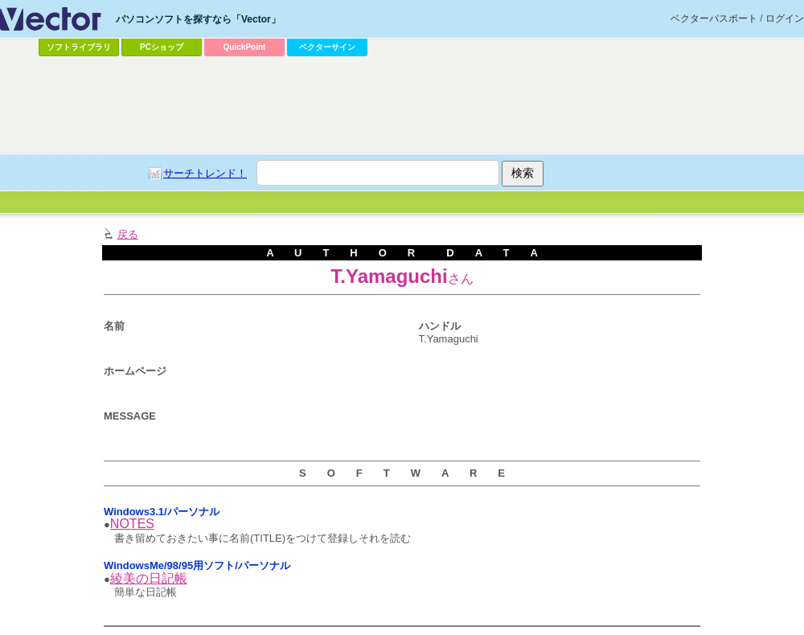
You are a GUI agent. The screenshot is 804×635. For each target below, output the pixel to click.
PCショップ (161, 47)
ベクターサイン (327, 47)
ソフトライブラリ (79, 47)
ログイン (784, 18)
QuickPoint (245, 47)
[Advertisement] (287, 181)
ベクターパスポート (714, 18)
